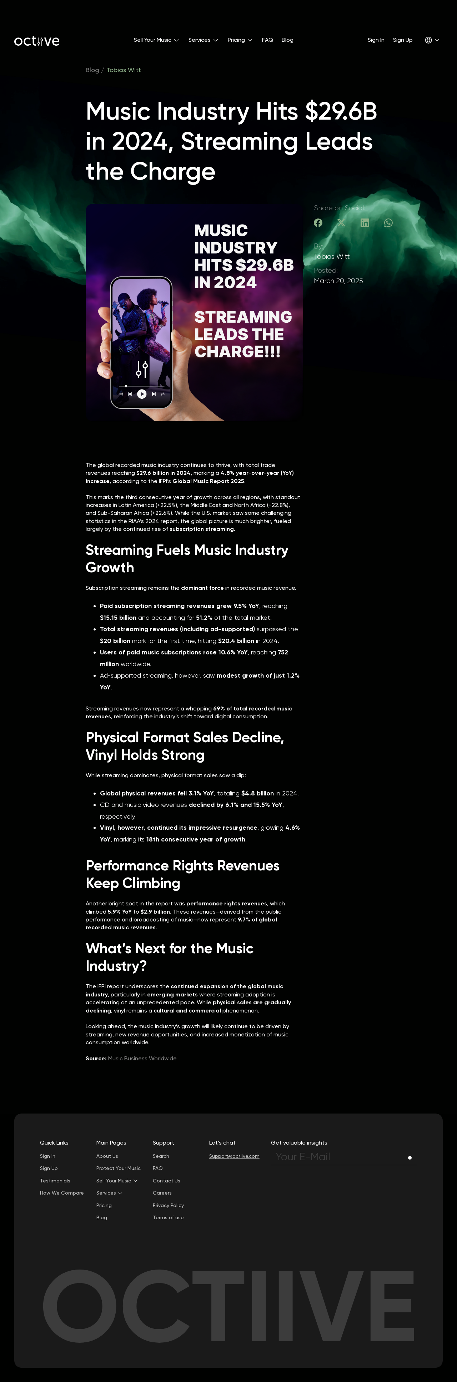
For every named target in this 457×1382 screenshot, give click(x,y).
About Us (107, 1156)
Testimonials (55, 1181)
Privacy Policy (168, 1205)
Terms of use (168, 1217)
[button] (157, 40)
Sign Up (403, 39)
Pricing (104, 1205)
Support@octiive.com (234, 1156)
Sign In (376, 39)
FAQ (267, 39)
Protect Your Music (118, 1168)
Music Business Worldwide (142, 1058)
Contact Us (166, 1181)
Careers (162, 1193)
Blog (287, 39)
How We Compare (62, 1193)
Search (161, 1156)
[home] (36, 40)
